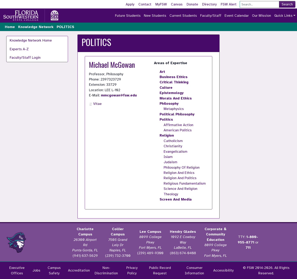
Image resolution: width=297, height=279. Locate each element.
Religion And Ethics (179, 172)
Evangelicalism (175, 151)
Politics (166, 119)
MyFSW (161, 4)
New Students (155, 15)
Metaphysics (174, 109)
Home (10, 27)
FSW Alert (228, 4)
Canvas (177, 4)
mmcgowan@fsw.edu (119, 95)
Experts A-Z (19, 49)
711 (248, 247)
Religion (167, 135)
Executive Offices (17, 270)
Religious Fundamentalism (185, 183)
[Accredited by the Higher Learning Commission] (51, 242)
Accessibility (223, 270)
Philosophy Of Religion (182, 167)
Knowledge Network (35, 27)
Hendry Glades (183, 231)
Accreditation (79, 270)
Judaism (170, 162)
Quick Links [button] (283, 15)
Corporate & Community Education (215, 234)
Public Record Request (160, 270)
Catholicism (173, 141)
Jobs (36, 270)
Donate (192, 4)
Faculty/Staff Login (25, 57)
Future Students (128, 15)
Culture (166, 87)
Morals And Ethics (176, 98)
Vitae (95, 103)
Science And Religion (180, 188)
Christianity (173, 146)
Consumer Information (194, 270)
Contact (144, 4)
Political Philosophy (177, 114)
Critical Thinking (174, 82)
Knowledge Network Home (31, 40)
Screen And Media (176, 199)
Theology (171, 194)
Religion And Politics (180, 178)
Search (287, 4)
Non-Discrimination (106, 270)
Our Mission (261, 15)
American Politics (178, 130)
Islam (168, 157)
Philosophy (169, 103)
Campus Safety (54, 270)
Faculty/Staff (210, 15)
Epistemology (172, 93)
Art (162, 71)
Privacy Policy (132, 270)
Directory (209, 4)
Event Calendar (237, 15)
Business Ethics (173, 77)
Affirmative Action (178, 125)
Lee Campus (150, 231)
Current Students (183, 15)
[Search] (259, 4)
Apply (130, 4)
